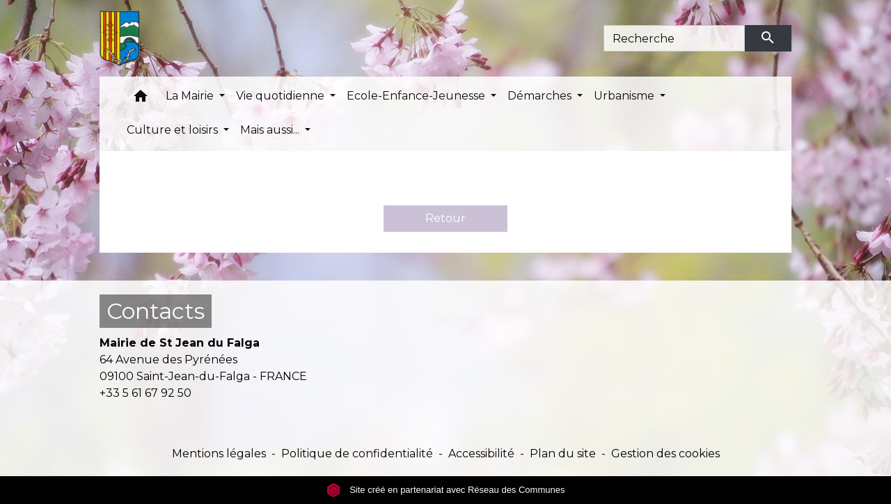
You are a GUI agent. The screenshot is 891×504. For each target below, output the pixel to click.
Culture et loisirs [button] (174, 129)
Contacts (156, 310)
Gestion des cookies (665, 453)
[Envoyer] (768, 38)
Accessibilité (481, 453)
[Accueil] (120, 38)
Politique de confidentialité (357, 453)
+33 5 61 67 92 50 (145, 393)
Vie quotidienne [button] (281, 95)
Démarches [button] (540, 95)
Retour (445, 218)
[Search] (674, 38)
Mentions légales (219, 453)
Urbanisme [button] (625, 95)
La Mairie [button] (191, 95)
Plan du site (563, 453)
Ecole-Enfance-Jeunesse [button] (417, 95)
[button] (140, 99)
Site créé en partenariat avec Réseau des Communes (445, 490)
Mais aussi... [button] (271, 129)
